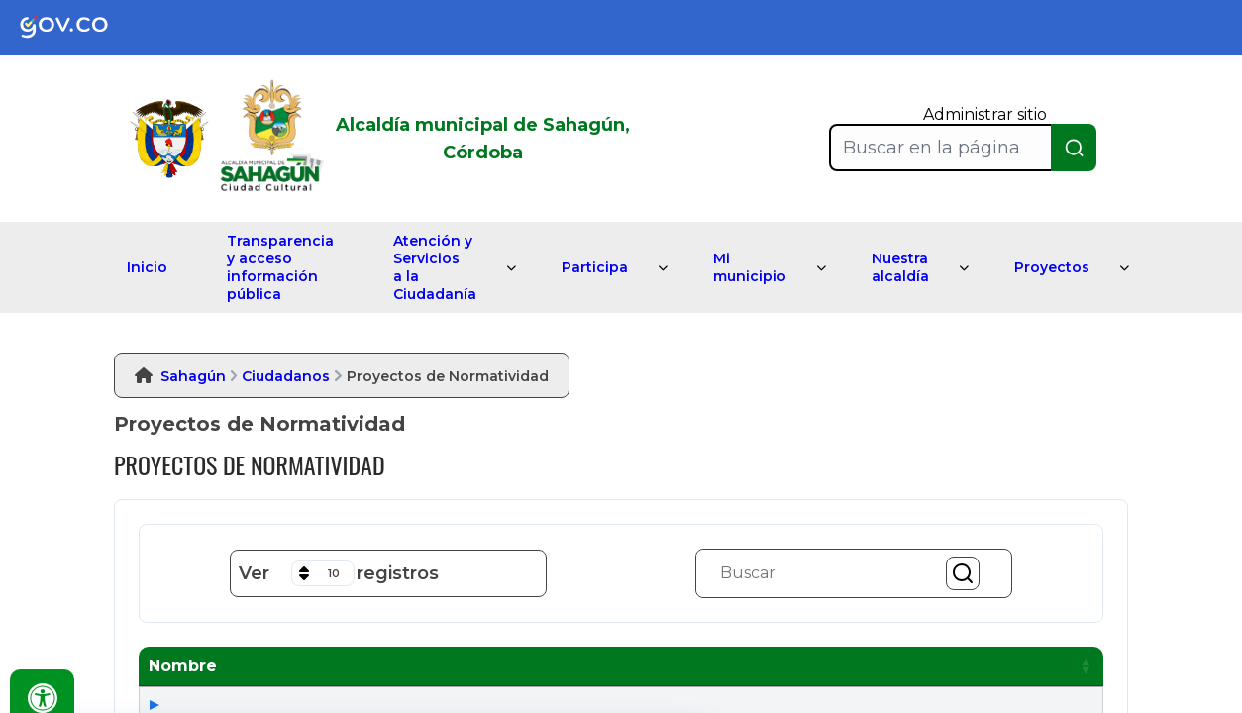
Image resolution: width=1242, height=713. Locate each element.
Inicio (147, 267)
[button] (435, 666)
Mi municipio (749, 267)
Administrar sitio (985, 114)
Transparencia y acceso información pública (280, 267)
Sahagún (193, 376)
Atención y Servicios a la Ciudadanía (434, 267)
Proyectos (1051, 267)
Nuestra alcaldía (900, 267)
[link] (79, 28)
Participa (595, 267)
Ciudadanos (286, 376)
